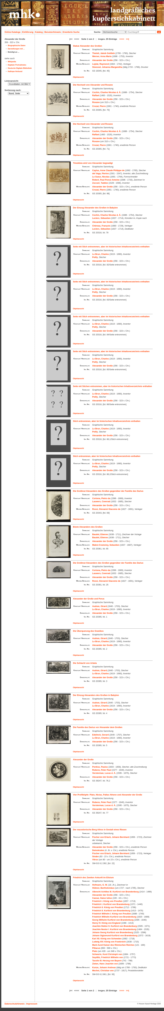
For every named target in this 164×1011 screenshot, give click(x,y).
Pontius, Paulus (100, 767)
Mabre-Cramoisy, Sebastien (105, 545)
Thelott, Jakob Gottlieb (103, 53)
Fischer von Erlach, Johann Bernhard (110, 837)
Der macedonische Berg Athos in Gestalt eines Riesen (100, 829)
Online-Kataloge (12, 32)
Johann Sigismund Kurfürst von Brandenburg (115, 935)
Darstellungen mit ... (16, 49)
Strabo (95, 856)
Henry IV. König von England (106, 923)
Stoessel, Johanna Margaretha (107, 67)
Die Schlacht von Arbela (85, 663)
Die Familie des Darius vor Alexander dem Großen (97, 727)
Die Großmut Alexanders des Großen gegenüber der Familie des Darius (108, 491)
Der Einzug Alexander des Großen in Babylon (95, 207)
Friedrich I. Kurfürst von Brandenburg (111, 904)
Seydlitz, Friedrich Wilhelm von (107, 957)
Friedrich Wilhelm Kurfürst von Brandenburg (114, 917)
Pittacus (96, 948)
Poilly (95, 257)
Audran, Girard (99, 606)
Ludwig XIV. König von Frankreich (109, 941)
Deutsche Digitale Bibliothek (20, 68)
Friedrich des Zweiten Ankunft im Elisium (93, 877)
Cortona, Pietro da (101, 498)
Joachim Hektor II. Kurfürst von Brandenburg (114, 926)
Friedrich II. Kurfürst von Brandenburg (111, 910)
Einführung (27, 32)
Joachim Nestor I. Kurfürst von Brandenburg (114, 929)
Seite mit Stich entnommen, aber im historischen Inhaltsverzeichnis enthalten (111, 246)
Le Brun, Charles (100, 254)
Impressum (31, 1004)
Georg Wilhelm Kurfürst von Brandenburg (112, 920)
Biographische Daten (16, 45)
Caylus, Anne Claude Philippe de (108, 170)
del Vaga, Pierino (100, 173)
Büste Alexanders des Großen (88, 527)
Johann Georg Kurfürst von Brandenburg (112, 932)
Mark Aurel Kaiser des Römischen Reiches (113, 945)
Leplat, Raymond (100, 64)
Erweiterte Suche (71, 32)
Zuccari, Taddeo (100, 183)
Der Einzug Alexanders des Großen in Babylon (96, 695)
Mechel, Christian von (103, 970)
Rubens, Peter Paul (101, 770)
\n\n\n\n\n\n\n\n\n (114, 32)
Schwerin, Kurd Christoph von (107, 954)
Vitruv (95, 859)
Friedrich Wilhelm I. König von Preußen (111, 913)
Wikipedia (12, 62)
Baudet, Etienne (100, 534)
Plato (94, 951)
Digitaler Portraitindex (17, 65)
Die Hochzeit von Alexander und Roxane (93, 85)
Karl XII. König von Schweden (107, 938)
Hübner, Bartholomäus (103, 888)
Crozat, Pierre (99, 106)
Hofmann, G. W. (100, 885)
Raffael (95, 95)
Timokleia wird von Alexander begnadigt (93, 163)
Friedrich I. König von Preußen (107, 901)
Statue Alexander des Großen (87, 46)
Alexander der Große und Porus (88, 598)
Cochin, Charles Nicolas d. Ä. (106, 92)
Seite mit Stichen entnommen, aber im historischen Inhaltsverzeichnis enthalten (112, 386)
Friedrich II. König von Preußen (107, 907)
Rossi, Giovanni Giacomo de (106, 509)
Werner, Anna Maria (102, 56)
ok (159, 32)
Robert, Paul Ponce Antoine (106, 180)
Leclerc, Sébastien (101, 218)
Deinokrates (98, 850)
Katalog (39, 32)
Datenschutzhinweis (15, 1004)
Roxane (96, 102)
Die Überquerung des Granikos (88, 631)
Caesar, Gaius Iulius (102, 898)
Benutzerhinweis (52, 32)
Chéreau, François (101, 226)
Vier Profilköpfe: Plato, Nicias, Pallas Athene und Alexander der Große (107, 794)
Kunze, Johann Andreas (104, 967)
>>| (127, 39)
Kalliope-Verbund (15, 71)
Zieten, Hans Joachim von (105, 963)
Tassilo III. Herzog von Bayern (107, 960)
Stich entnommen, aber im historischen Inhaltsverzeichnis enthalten (106, 421)
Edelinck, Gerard (100, 735)
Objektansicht (78, 77)
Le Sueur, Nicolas (101, 176)
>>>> (121, 39)
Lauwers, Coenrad (101, 501)
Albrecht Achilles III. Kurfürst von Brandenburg (115, 891)
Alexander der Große (102, 60)
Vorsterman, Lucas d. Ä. (104, 773)
